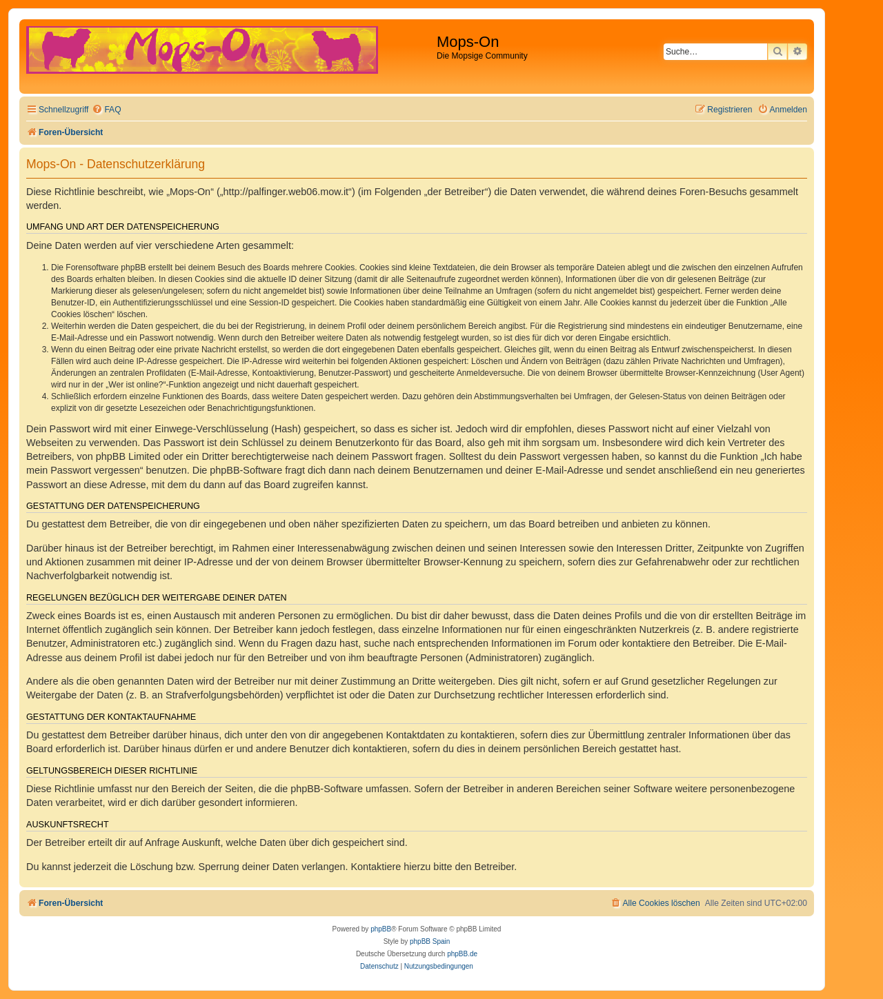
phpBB (380, 929)
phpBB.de (462, 954)
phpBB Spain (430, 941)
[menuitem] (106, 110)
